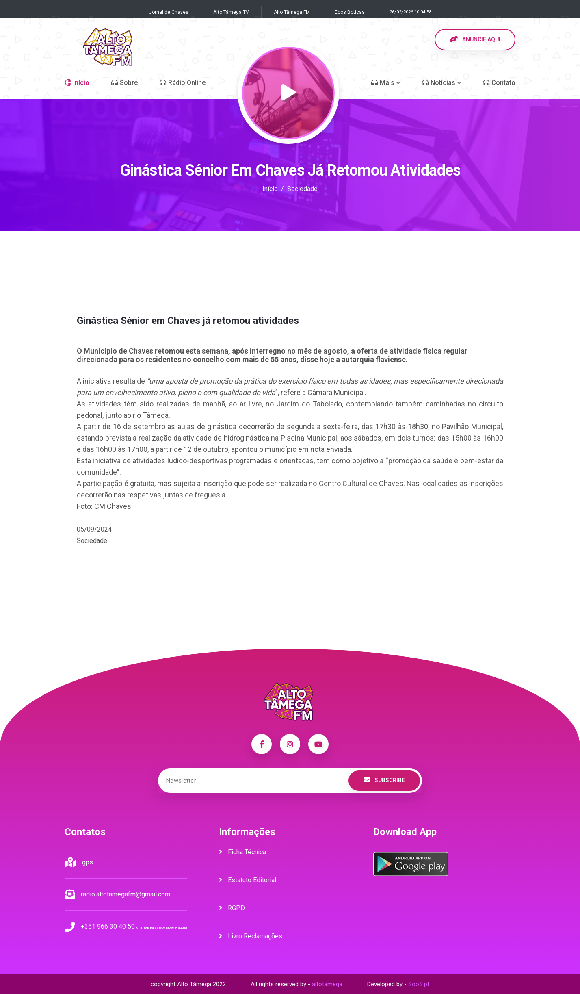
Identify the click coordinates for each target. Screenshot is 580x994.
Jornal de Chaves (168, 12)
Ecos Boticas (350, 12)
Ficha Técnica (242, 852)
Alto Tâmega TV (231, 12)
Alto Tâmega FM (292, 12)
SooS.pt (418, 984)
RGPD (232, 908)
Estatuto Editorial (247, 880)
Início (270, 189)
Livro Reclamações (250, 936)
